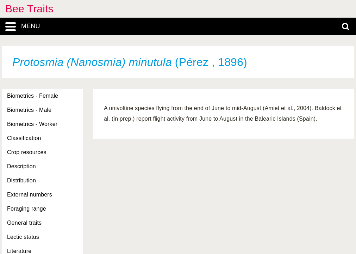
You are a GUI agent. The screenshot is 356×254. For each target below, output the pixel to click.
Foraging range (26, 209)
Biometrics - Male (29, 110)
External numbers (29, 195)
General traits (24, 223)
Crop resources (26, 152)
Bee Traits (29, 8)
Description (21, 166)
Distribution (21, 180)
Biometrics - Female (32, 96)
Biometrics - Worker (32, 124)
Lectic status (23, 237)
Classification (24, 138)
